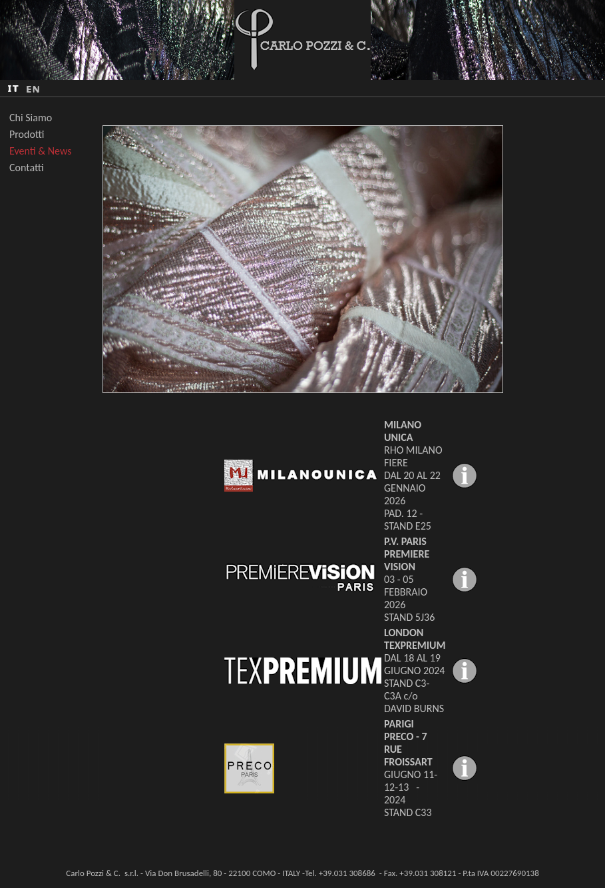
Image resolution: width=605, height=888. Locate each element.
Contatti (26, 167)
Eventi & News (40, 151)
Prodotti (27, 134)
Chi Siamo (30, 117)
